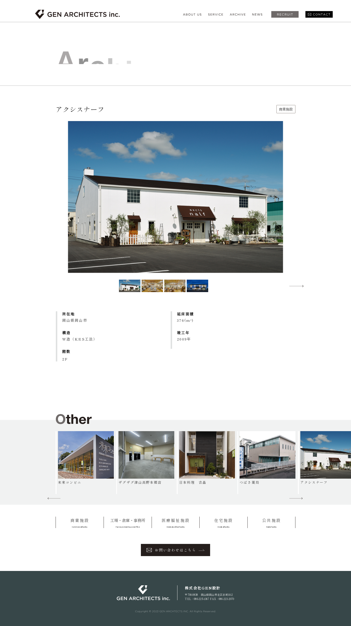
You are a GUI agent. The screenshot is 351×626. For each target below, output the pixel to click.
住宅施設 (223, 522)
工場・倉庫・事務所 (128, 522)
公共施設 (271, 522)
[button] (296, 286)
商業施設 (80, 522)
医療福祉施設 (176, 522)
